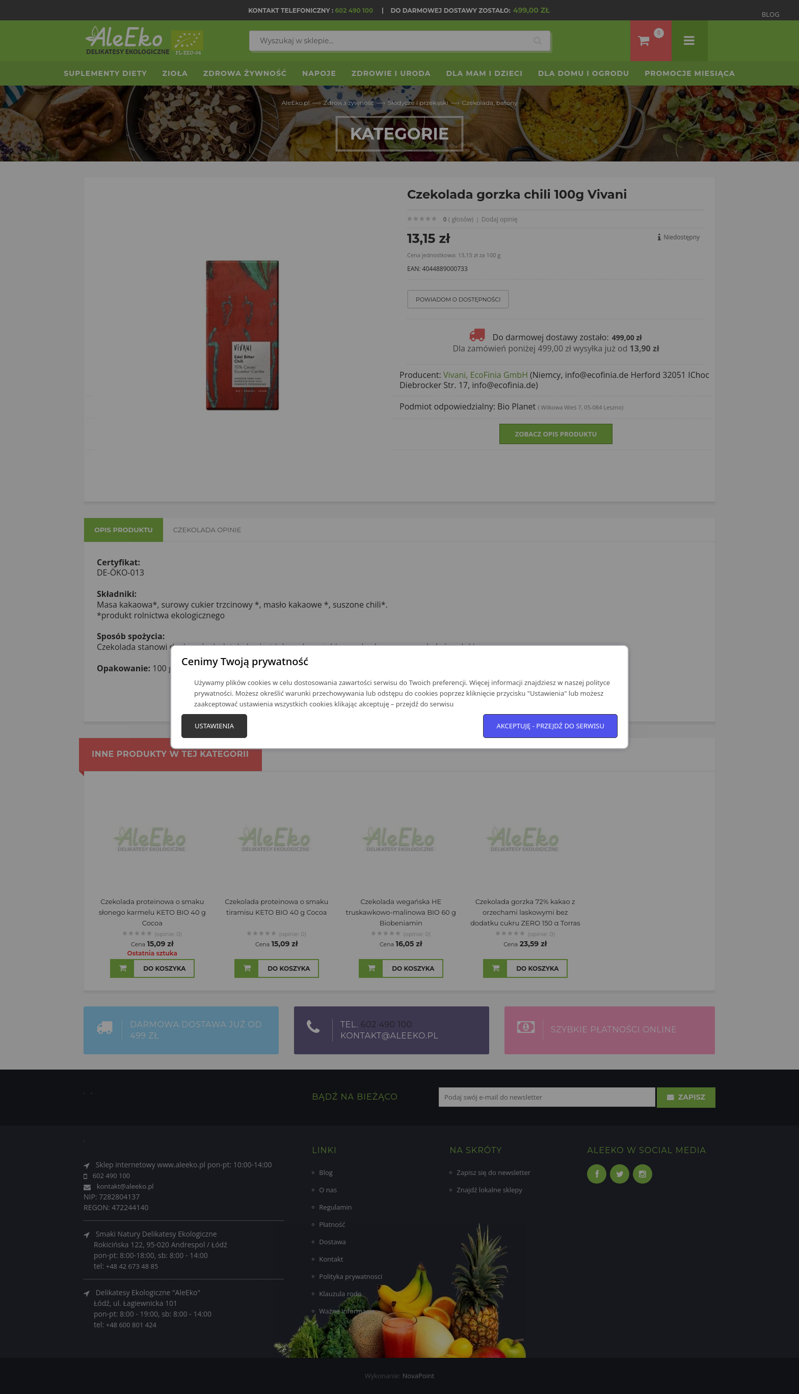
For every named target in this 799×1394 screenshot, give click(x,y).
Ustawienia (214, 725)
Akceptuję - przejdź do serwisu (550, 725)
